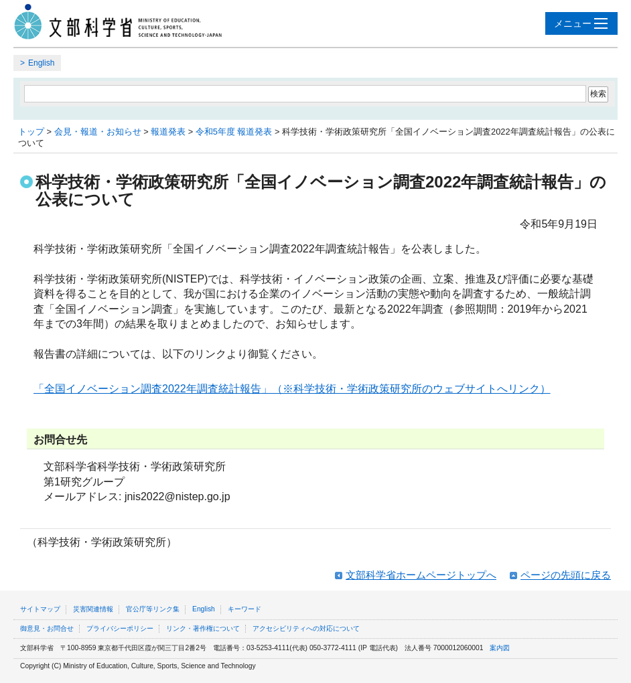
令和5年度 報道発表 (234, 132)
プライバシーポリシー (119, 628)
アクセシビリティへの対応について (306, 628)
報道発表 (168, 132)
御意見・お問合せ (47, 628)
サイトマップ (40, 609)
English (41, 63)
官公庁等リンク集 (153, 609)
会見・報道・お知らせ (97, 132)
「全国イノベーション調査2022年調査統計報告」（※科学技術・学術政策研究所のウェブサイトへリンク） (292, 388)
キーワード (244, 609)
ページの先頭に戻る (565, 575)
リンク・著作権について (203, 628)
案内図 (500, 648)
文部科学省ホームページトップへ (421, 575)
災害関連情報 (93, 609)
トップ (31, 132)
